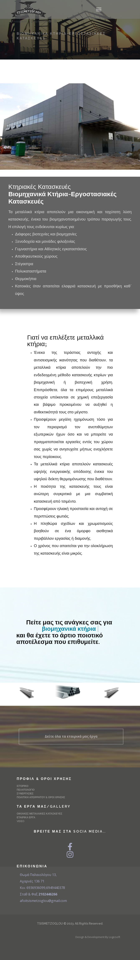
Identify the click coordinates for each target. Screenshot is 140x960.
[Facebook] (49, 21)
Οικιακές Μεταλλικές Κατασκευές (39, 813)
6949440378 (55, 887)
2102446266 (20, 21)
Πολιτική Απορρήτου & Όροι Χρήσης (41, 797)
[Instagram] (55, 21)
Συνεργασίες (25, 793)
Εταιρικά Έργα (26, 817)
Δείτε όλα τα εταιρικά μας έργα (71, 736)
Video (20, 821)
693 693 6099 (40, 21)
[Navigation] (98, 9)
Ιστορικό (22, 786)
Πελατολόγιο (25, 789)
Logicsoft (114, 937)
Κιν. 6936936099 (32, 887)
